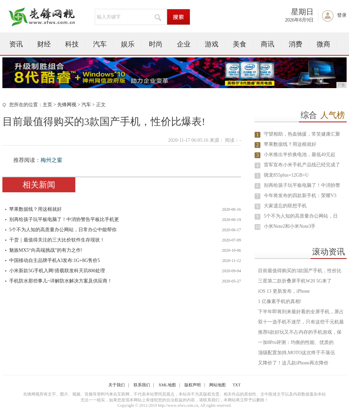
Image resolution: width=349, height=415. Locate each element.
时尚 (156, 44)
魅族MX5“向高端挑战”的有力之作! (45, 250)
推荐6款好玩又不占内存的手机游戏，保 (300, 332)
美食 (239, 44)
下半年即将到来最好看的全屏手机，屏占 (301, 311)
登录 (342, 15)
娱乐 (128, 44)
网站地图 (217, 385)
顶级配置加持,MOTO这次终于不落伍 (296, 352)
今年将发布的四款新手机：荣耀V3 (300, 195)
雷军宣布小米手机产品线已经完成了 (302, 164)
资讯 (16, 44)
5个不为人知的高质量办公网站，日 (301, 216)
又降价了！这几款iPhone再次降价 (293, 362)
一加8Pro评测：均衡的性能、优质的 (296, 342)
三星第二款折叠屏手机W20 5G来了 (295, 280)
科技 (72, 44)
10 (257, 227)
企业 (184, 44)
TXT (236, 385)
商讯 (267, 44)
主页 (47, 104)
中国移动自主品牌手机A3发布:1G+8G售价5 (54, 260)
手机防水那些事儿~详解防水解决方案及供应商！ (60, 280)
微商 (323, 44)
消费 (295, 44)
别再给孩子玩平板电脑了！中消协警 (302, 185)
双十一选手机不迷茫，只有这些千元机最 (301, 321)
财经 (44, 44)
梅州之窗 (51, 160)
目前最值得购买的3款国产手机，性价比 (300, 270)
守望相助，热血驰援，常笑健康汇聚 (302, 134)
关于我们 (116, 385)
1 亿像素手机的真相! (279, 301)
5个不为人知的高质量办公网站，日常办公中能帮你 (63, 229)
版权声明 (192, 385)
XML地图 (167, 385)
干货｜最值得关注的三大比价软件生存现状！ (57, 240)
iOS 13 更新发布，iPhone (284, 291)
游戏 (211, 44)
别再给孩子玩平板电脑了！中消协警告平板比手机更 (64, 219)
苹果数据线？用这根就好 (35, 209)
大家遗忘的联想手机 (285, 205)
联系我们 (142, 385)
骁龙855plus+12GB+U (286, 175)
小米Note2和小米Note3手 (290, 226)
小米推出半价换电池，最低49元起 (299, 154)
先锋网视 (66, 104)
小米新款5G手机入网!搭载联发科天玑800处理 (57, 270)
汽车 (100, 44)
